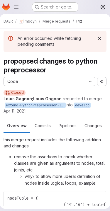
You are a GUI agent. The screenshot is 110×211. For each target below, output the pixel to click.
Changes (93, 125)
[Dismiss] (99, 38)
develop (82, 105)
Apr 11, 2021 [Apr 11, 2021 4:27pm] (15, 110)
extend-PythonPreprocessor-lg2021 (36, 105)
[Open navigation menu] (16, 7)
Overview (17, 125)
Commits (43, 125)
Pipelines (68, 125)
